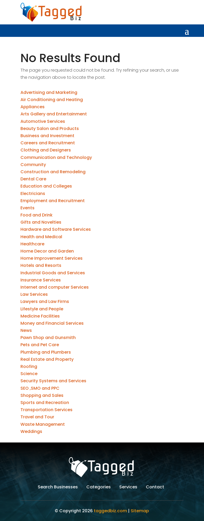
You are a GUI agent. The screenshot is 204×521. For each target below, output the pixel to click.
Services (128, 487)
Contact (155, 487)
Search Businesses (58, 487)
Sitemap (140, 511)
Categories (98, 487)
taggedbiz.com (110, 511)
